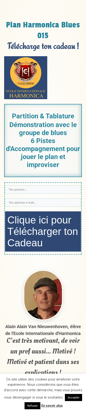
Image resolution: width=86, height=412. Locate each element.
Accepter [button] (73, 397)
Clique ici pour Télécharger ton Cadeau (42, 231)
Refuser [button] (32, 405)
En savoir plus (52, 406)
